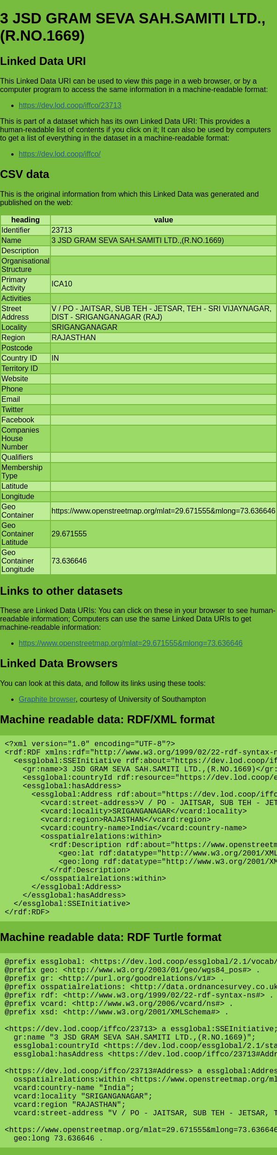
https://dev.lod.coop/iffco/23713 (70, 105)
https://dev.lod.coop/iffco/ (60, 154)
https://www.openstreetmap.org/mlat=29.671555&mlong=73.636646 (130, 643)
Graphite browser (47, 699)
